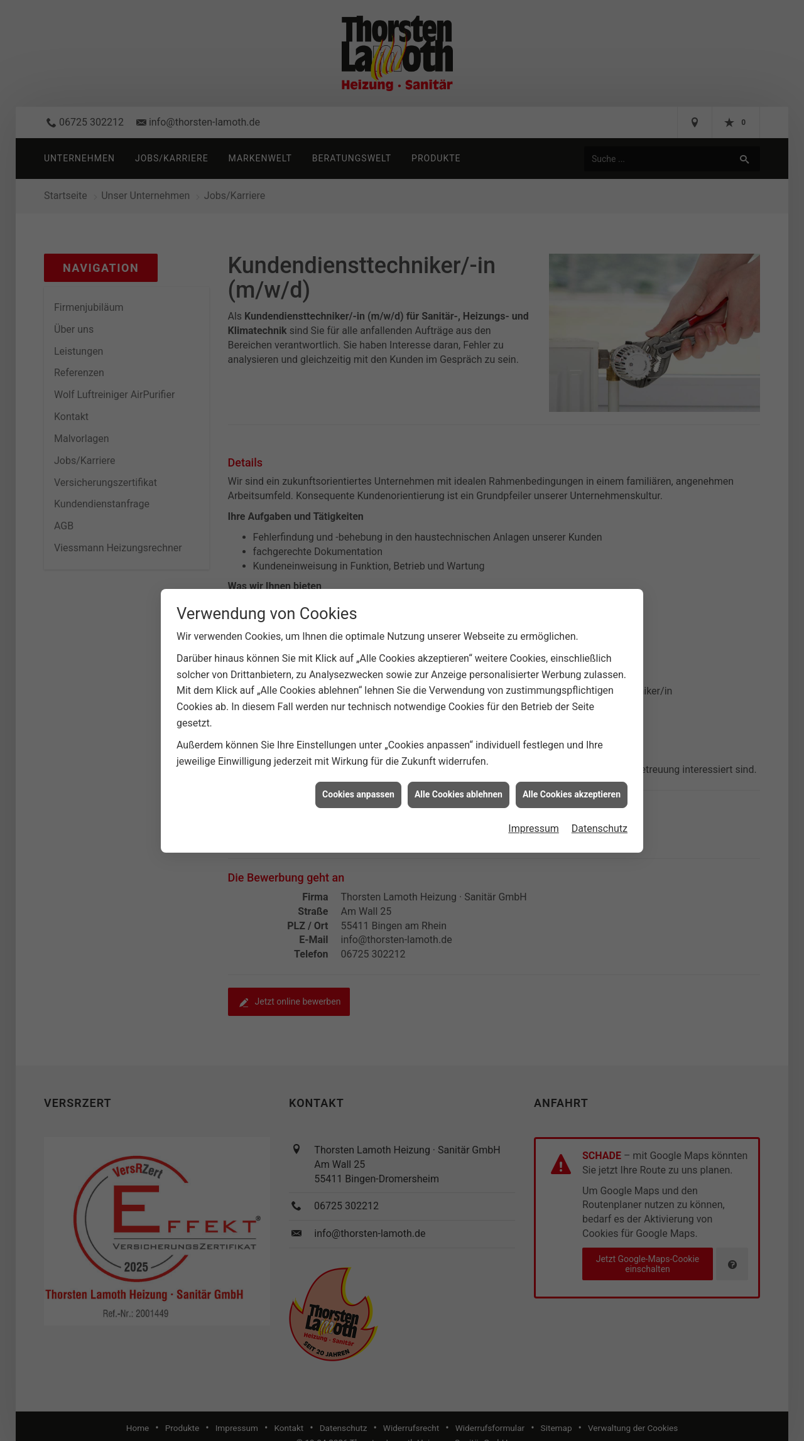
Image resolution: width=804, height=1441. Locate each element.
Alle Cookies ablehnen (459, 790)
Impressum (533, 824)
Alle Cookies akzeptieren (572, 790)
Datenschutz (599, 824)
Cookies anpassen (358, 790)
